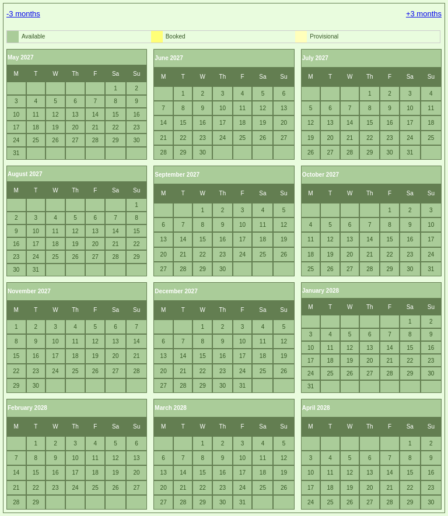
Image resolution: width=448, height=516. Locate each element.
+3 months (424, 13)
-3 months (23, 13)
